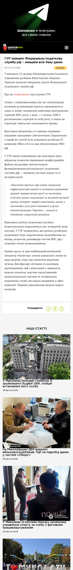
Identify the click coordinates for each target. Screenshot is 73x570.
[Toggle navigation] (66, 49)
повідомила (21, 94)
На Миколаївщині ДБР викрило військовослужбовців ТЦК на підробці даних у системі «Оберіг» (36, 452)
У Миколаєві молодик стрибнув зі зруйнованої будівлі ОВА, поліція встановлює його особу (27, 384)
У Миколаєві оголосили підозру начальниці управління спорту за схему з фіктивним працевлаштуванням (34, 525)
